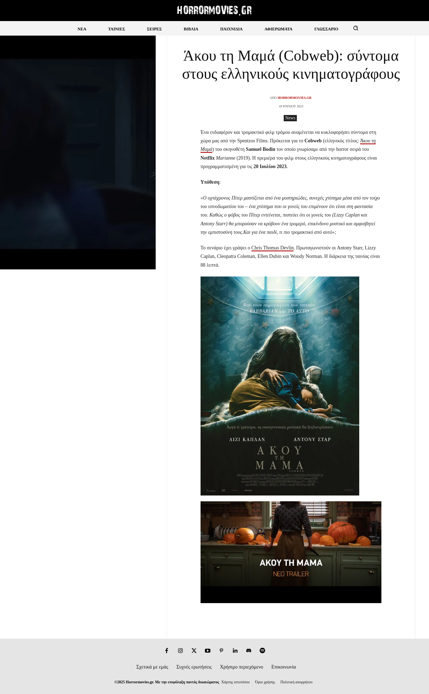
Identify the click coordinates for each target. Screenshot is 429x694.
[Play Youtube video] (291, 552)
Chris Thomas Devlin (272, 247)
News (290, 118)
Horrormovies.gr (295, 98)
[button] (355, 27)
